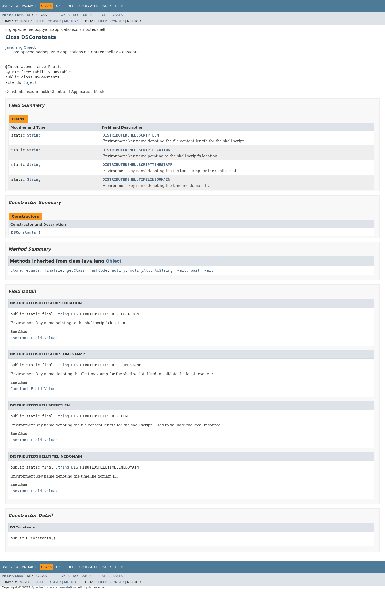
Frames (63, 15)
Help (119, 6)
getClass (76, 270)
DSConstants (23, 232)
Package (29, 6)
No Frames (82, 15)
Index (107, 6)
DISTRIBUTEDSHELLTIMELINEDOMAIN (136, 179)
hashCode (98, 270)
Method (71, 21)
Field (39, 21)
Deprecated (88, 6)
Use (59, 6)
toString (164, 270)
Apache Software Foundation (53, 587)
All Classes (112, 15)
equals (33, 270)
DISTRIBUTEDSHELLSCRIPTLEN (131, 135)
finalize (53, 270)
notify (118, 270)
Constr (54, 21)
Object (30, 82)
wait (181, 270)
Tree (70, 6)
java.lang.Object (20, 47)
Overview (10, 6)
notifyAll (140, 270)
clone (16, 270)
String (34, 135)
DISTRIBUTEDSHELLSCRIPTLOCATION (136, 150)
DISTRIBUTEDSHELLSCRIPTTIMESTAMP (137, 165)
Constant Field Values (34, 338)
